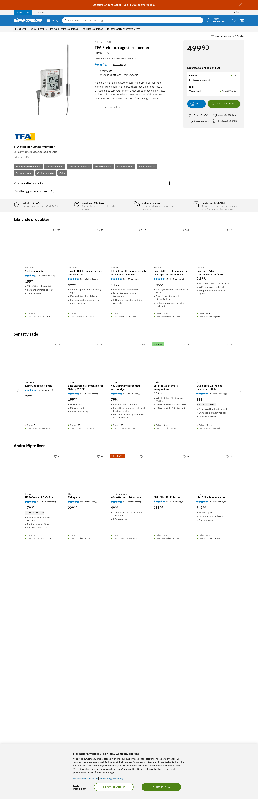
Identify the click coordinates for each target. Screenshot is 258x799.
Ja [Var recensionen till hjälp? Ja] (160, 279)
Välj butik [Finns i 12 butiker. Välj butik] (175, 666)
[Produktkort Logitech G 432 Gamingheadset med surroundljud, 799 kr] (129, 598)
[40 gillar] (100, 468)
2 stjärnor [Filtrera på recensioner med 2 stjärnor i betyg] (66, 231)
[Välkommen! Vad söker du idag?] (134, 20)
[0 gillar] (186, 583)
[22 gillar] (229, 694)
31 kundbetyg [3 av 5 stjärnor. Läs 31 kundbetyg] (119, 64)
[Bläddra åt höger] (240, 516)
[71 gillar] (143, 694)
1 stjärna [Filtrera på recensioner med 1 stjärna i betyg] (65, 236)
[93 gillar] (238, 36)
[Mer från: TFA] (25, 138)
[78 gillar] (100, 583)
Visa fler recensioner (92, 412)
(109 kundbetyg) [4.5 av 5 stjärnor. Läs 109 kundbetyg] (220, 632)
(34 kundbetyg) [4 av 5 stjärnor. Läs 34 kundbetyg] (90, 740)
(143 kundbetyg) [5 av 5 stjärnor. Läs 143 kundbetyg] (177, 517)
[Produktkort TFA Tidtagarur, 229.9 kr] (86, 709)
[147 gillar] (142, 468)
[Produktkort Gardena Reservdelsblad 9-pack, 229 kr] (43, 598)
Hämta (196, 104)
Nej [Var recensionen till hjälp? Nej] (166, 279)
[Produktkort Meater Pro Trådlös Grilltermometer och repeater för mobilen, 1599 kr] (171, 483)
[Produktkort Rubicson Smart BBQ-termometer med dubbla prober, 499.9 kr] (86, 483)
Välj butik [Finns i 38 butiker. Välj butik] (46, 666)
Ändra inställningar (79, 787)
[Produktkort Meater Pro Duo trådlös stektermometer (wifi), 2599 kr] (214, 483)
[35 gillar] (186, 468)
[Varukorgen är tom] (242, 20)
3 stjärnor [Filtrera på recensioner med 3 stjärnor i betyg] (66, 225)
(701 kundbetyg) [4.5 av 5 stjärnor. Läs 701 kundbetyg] (134, 740)
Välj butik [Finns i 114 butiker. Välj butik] (47, 555)
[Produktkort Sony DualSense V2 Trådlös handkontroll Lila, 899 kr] (214, 598)
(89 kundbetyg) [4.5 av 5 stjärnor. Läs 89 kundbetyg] (133, 517)
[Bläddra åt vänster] (18, 516)
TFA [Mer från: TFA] (107, 52)
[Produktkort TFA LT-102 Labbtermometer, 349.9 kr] (214, 709)
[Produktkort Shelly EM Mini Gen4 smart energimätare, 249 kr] (171, 598)
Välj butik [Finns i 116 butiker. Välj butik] (90, 666)
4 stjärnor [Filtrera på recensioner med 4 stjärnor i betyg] (66, 220)
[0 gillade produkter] (234, 20)
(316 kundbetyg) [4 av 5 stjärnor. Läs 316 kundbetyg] (48, 513)
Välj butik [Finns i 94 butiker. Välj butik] (132, 555)
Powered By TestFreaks (157, 402)
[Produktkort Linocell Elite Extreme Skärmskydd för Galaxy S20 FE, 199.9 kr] (86, 598)
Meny (52, 20)
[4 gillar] (57, 583)
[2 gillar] (229, 468)
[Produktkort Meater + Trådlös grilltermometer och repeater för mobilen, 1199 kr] (129, 483)
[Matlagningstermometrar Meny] (80, 29)
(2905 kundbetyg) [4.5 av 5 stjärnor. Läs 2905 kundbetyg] (48, 740)
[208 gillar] (56, 468)
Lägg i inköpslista (221, 36)
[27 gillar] (100, 694)
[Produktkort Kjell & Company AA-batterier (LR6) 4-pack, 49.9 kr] (129, 709)
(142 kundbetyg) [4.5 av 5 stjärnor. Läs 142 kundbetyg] (91, 517)
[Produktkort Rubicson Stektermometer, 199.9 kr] (43, 483)
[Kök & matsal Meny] (46, 29)
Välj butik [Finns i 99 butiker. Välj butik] (132, 666)
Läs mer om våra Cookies (85, 778)
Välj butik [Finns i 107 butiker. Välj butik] (176, 555)
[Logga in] (216, 20)
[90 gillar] (57, 694)
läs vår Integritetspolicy (111, 778)
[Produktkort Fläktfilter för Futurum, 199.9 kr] (171, 709)
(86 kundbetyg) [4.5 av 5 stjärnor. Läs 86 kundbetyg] (176, 740)
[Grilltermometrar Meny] (105, 29)
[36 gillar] (186, 694)
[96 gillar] (143, 583)
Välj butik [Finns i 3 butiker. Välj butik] (216, 555)
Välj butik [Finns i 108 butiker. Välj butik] (90, 555)
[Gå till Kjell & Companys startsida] (29, 20)
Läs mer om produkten (107, 107)
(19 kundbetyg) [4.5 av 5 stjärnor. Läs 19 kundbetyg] (219, 740)
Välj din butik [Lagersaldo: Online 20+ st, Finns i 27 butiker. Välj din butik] (195, 91)
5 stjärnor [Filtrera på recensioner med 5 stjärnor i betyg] (66, 215)
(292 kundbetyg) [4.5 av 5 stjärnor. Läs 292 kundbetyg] (91, 632)
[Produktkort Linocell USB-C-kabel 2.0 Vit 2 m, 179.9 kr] (43, 709)
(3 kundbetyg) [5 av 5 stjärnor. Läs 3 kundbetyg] (47, 628)
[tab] (23, 12)
